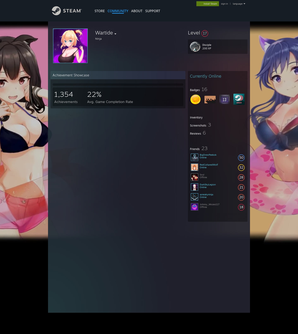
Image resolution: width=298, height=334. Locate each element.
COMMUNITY (118, 11)
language (238, 3)
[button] (218, 32)
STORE (100, 11)
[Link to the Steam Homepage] (70, 14)
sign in (224, 3)
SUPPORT (152, 11)
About (136, 11)
